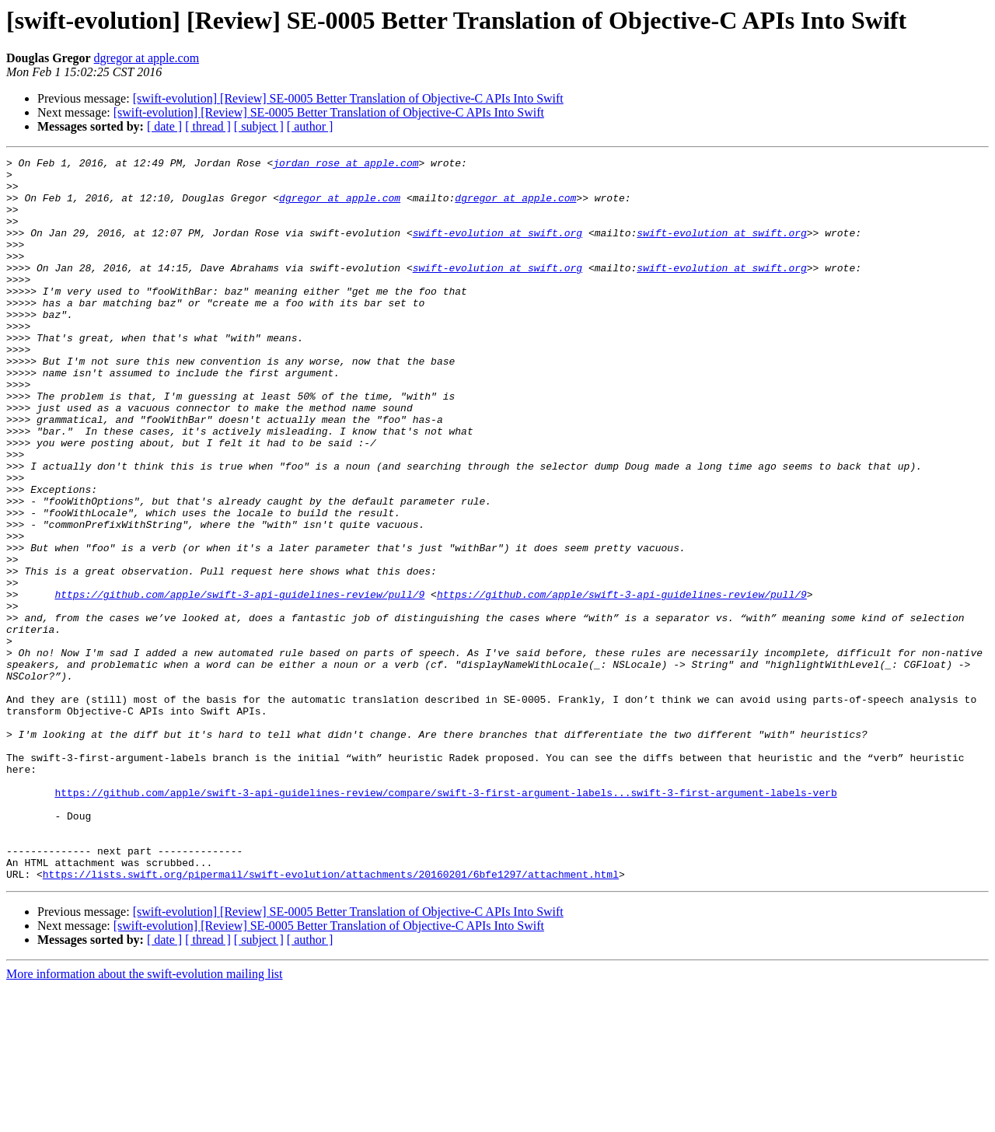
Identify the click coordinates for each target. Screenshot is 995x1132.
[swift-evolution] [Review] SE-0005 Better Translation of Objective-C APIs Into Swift (348, 98)
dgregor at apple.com (147, 58)
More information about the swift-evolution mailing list (144, 1118)
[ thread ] (208, 126)
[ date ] (164, 126)
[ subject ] (259, 126)
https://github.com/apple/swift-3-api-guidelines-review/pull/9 (239, 683)
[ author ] (310, 126)
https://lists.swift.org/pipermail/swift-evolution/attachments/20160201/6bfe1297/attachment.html (331, 1018)
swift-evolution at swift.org (497, 249)
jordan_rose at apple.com (345, 165)
